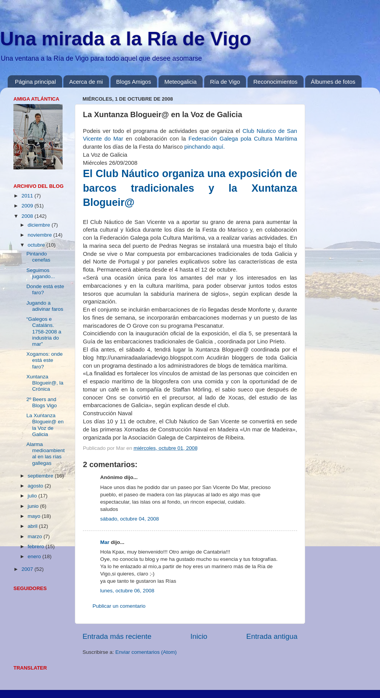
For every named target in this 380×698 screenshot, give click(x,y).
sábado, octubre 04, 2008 (129, 519)
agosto (36, 486)
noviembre (40, 235)
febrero (37, 546)
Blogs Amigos (133, 81)
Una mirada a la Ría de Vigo (125, 39)
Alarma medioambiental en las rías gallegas (45, 453)
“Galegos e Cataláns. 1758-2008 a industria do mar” (43, 331)
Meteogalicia (180, 81)
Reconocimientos (275, 81)
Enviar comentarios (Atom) (146, 652)
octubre (37, 245)
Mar (104, 542)
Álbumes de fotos (333, 81)
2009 (28, 206)
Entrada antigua (271, 636)
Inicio (198, 636)
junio (34, 506)
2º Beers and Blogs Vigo (41, 402)
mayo (35, 516)
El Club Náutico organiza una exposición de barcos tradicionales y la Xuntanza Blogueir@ (190, 188)
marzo (35, 536)
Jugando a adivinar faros (44, 306)
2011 (28, 196)
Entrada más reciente (117, 636)
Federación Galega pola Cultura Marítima (242, 139)
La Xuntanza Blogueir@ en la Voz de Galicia (45, 425)
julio (33, 496)
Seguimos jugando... (40, 273)
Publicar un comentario (119, 606)
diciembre (39, 225)
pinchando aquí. (204, 147)
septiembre (41, 476)
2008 (28, 216)
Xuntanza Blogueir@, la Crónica (44, 383)
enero (35, 556)
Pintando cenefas (38, 257)
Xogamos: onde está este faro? (44, 360)
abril (33, 526)
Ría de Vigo (225, 81)
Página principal (35, 81)
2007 (28, 569)
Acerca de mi (86, 81)
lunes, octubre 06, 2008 (127, 591)
